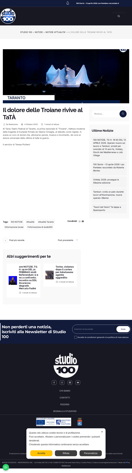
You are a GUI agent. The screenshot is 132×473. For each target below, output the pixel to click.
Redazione (10, 124)
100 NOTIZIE (17, 222)
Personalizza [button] (90, 453)
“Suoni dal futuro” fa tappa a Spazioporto (107, 208)
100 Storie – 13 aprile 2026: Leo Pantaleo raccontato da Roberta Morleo (108, 167)
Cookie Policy (86, 467)
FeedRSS (64, 408)
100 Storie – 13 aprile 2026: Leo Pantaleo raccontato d (97, 3)
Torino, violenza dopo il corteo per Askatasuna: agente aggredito (65, 272)
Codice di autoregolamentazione (104, 467)
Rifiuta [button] (66, 453)
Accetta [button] (41, 453)
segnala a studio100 (64, 415)
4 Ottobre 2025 (29, 124)
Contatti (65, 401)
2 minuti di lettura (65, 282)
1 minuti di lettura (50, 124)
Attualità (31, 222)
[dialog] (66, 443)
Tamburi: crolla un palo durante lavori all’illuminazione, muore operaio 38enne (108, 194)
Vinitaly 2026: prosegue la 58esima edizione (106, 181)
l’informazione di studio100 (41, 227)
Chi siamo (64, 394)
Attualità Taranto (46, 222)
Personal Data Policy (72, 467)
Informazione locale (14, 227)
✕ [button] (102, 432)
